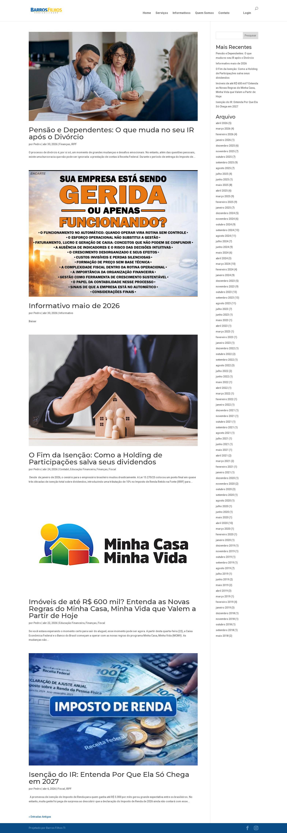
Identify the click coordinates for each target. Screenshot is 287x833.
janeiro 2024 (223, 275)
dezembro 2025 (225, 145)
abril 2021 (222, 455)
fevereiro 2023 (224, 337)
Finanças (64, 144)
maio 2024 (222, 252)
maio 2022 (222, 382)
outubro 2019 (224, 556)
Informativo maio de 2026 (74, 305)
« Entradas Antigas (40, 816)
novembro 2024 (225, 218)
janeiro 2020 (223, 540)
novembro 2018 (225, 618)
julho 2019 (222, 573)
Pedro (37, 144)
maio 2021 (222, 449)
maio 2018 (222, 635)
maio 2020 (222, 517)
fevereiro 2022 (224, 399)
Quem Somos (204, 13)
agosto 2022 (223, 365)
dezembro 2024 (225, 213)
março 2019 (223, 596)
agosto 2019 (223, 568)
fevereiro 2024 (224, 269)
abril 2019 (222, 590)
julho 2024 (222, 241)
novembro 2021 (225, 416)
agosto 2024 (223, 235)
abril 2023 (222, 325)
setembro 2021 (225, 427)
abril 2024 (222, 258)
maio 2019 (222, 585)
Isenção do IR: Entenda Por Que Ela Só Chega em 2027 (109, 778)
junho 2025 (222, 179)
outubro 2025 (224, 156)
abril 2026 (222, 123)
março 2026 (223, 128)
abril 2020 (222, 523)
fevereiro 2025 (224, 202)
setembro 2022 (225, 359)
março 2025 (223, 196)
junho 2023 (222, 314)
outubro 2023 (224, 292)
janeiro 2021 (223, 472)
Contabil (64, 469)
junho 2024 (222, 247)
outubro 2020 (224, 489)
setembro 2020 (225, 494)
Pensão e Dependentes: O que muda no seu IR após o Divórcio (111, 133)
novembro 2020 (225, 483)
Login (247, 13)
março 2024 (223, 263)
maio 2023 (222, 320)
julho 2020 (222, 506)
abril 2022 (222, 387)
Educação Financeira (83, 469)
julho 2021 (222, 438)
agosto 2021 (223, 432)
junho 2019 (222, 579)
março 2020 (223, 528)
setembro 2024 (225, 230)
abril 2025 (222, 190)
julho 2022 (222, 371)
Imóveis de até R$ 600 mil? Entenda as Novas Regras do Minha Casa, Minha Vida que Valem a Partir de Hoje (112, 608)
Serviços (162, 13)
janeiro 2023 (223, 342)
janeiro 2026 (223, 139)
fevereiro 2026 (224, 134)
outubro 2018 (224, 624)
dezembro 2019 (225, 545)
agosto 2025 (223, 168)
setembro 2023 (225, 297)
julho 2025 (222, 173)
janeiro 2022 (223, 404)
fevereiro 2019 (224, 601)
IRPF (74, 144)
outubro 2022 (224, 354)
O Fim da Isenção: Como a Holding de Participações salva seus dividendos (95, 458)
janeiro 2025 (223, 207)
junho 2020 (222, 511)
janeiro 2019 (223, 607)
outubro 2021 (224, 421)
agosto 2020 (223, 500)
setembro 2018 (225, 630)
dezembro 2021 (225, 410)
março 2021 (223, 461)
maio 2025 (222, 185)
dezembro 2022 (225, 348)
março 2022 (223, 393)
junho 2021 (222, 444)
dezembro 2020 (225, 478)
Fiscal (112, 469)
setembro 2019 (225, 562)
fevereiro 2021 (224, 466)
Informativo (66, 313)
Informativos (182, 13)
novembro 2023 (225, 286)
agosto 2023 (223, 303)
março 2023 (223, 331)
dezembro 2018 (225, 613)
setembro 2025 (225, 162)
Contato (224, 13)
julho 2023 (222, 309)
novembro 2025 (225, 151)
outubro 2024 (224, 224)
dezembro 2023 (225, 280)
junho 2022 (222, 376)
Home (147, 13)
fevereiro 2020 (224, 534)
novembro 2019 (225, 551)
